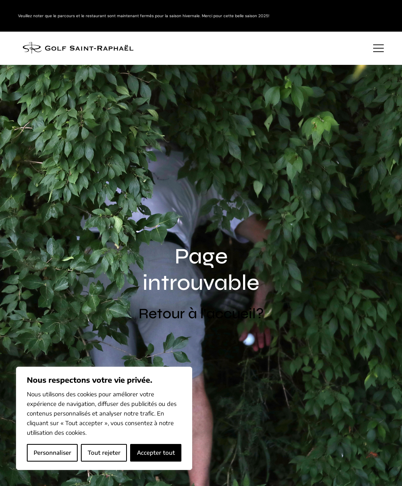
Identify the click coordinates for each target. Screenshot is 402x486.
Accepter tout (156, 452)
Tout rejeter (104, 452)
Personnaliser (52, 452)
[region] (104, 418)
